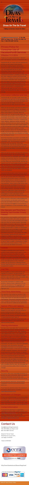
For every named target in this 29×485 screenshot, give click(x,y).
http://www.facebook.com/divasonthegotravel (13, 465)
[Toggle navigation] (1, 2)
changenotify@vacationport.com (10, 418)
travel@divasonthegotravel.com (9, 427)
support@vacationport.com (8, 391)
